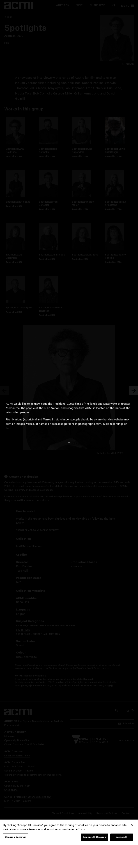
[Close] (132, 825)
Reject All (121, 837)
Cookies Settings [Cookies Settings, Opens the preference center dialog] (15, 837)
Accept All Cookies (94, 837)
